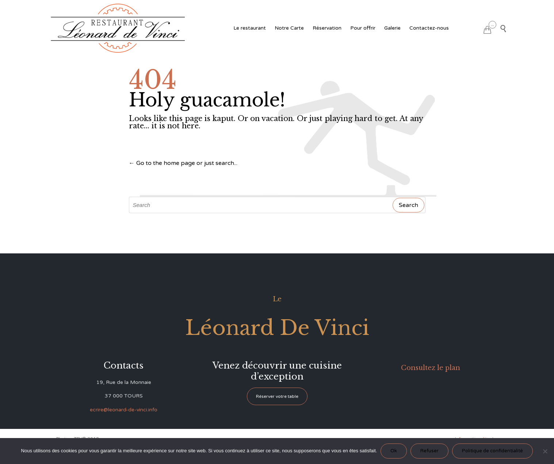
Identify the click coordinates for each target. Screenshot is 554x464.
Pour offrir (362, 28)
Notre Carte (289, 28)
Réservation (327, 28)
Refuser (429, 451)
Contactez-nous (429, 28)
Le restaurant (249, 28)
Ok (393, 451)
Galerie (392, 28)
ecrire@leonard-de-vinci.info (123, 410)
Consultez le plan (430, 368)
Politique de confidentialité (492, 451)
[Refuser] (545, 451)
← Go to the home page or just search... (183, 163)
